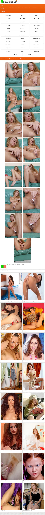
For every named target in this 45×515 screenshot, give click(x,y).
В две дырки (22, 21)
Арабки (36, 15)
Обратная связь (22, 513)
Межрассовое (22, 34)
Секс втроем (8, 44)
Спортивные (8, 47)
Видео (2, 8)
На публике (8, 38)
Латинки (8, 31)
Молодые (36, 34)
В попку (36, 21)
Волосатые (8, 25)
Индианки (22, 28)
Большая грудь (22, 18)
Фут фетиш (36, 51)
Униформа (8, 51)
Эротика (29, 54)
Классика (36, 28)
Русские (36, 41)
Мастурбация (8, 34)
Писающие (8, 41)
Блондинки (8, 18)
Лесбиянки (22, 31)
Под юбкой (22, 41)
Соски (22, 44)
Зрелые (8, 28)
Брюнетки (8, 21)
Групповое (22, 25)
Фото (2, 5)
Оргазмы (22, 38)
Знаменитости (37, 25)
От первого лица (36, 38)
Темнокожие (22, 47)
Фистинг (22, 51)
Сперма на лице (36, 44)
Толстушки (36, 47)
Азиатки (22, 15)
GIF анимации (8, 15)
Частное (15, 54)
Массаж (36, 31)
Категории (3, 11)
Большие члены (36, 18)
